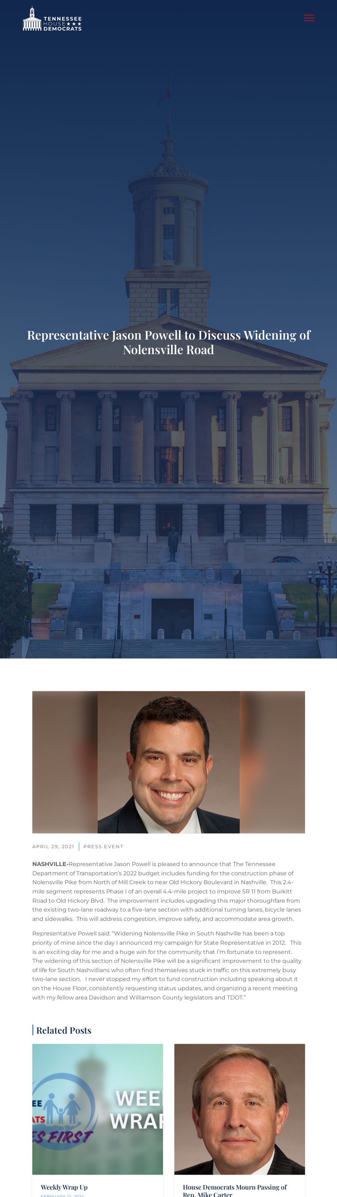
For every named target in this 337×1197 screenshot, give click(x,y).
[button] (309, 17)
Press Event (103, 934)
